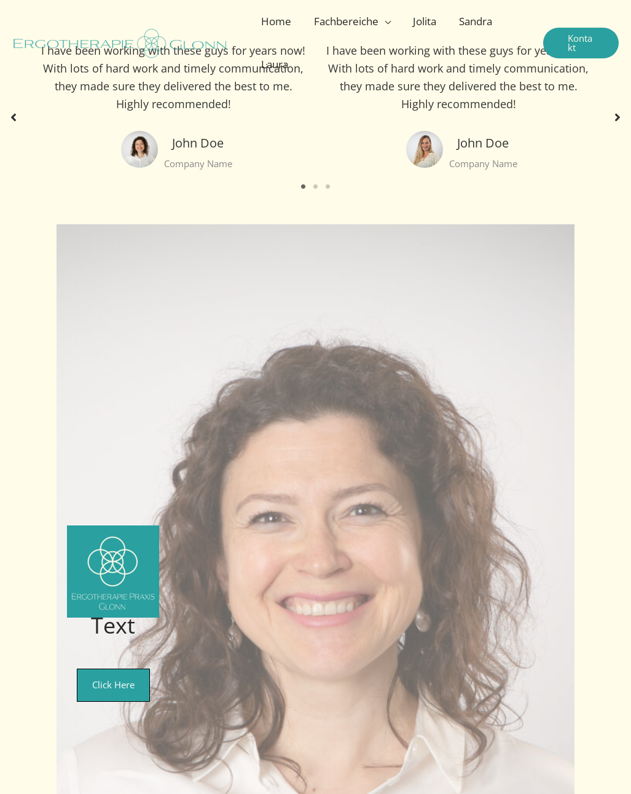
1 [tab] (303, 187)
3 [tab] (328, 187)
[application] (382, 21)
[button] (580, 43)
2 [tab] (316, 187)
